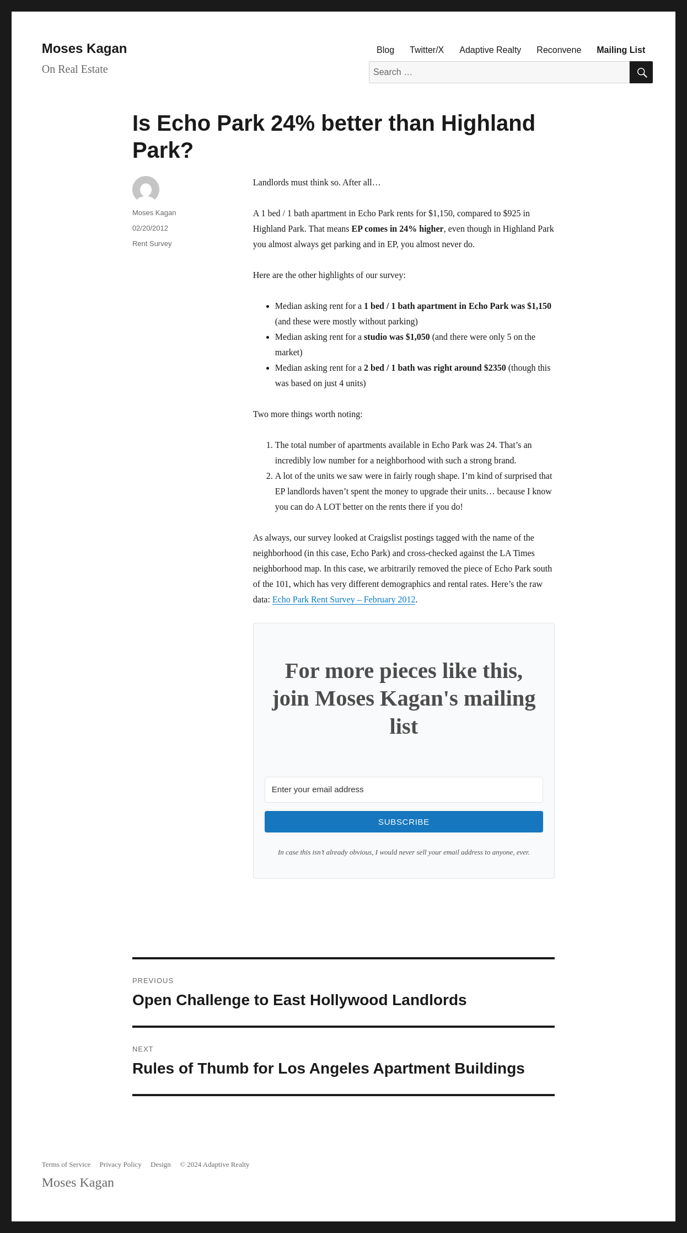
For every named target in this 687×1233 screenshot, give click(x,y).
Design (161, 1164)
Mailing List (621, 50)
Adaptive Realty (490, 50)
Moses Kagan (84, 48)
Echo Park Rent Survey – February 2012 (344, 599)
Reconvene (558, 50)
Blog (385, 50)
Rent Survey (152, 243)
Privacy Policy (121, 1164)
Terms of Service (66, 1164)
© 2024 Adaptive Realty (215, 1164)
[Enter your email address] (404, 790)
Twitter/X (427, 50)
